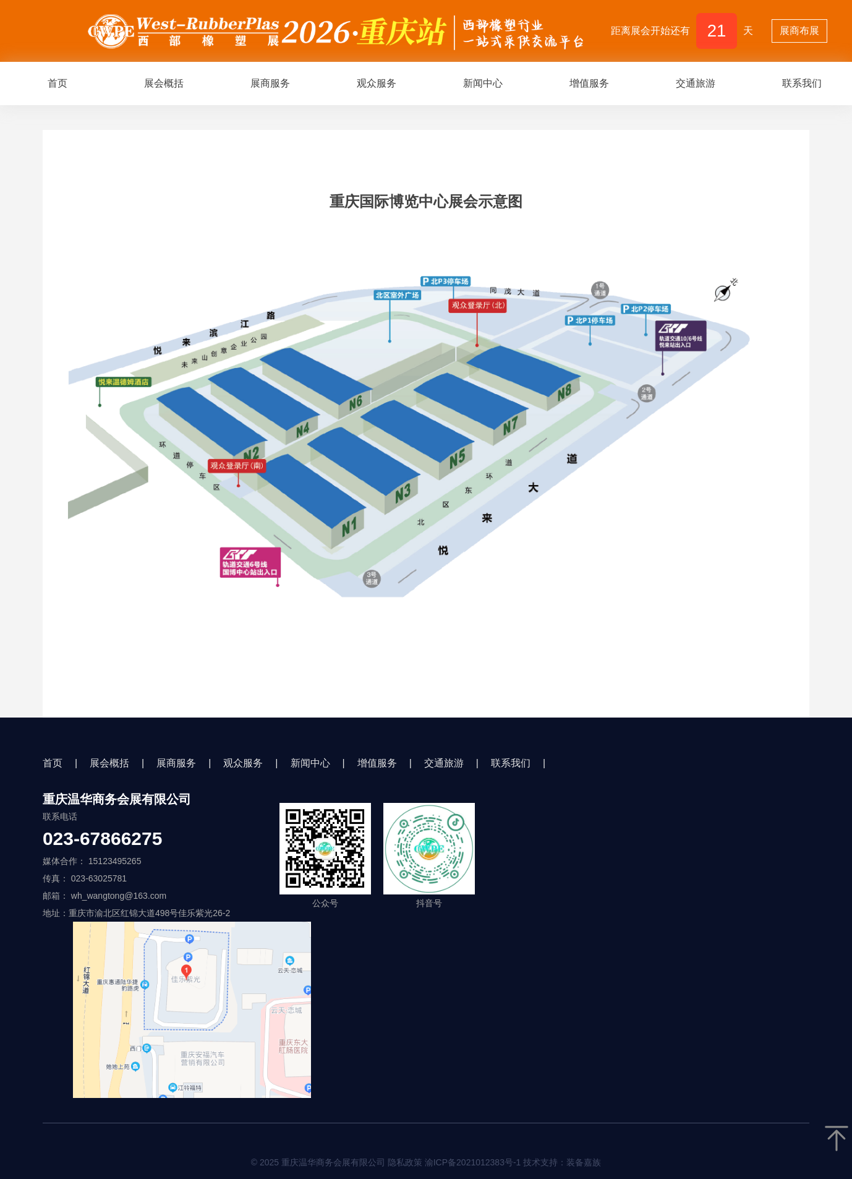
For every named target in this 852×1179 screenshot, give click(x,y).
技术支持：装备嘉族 (562, 1162)
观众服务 (376, 83)
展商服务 (270, 83)
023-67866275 (103, 838)
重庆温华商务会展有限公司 (117, 799)
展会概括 (164, 83)
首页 (57, 83)
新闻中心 (483, 83)
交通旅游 (695, 83)
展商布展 (799, 30)
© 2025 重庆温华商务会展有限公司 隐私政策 (426, 1162)
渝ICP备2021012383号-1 (473, 1162)
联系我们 (510, 763)
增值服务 (589, 83)
